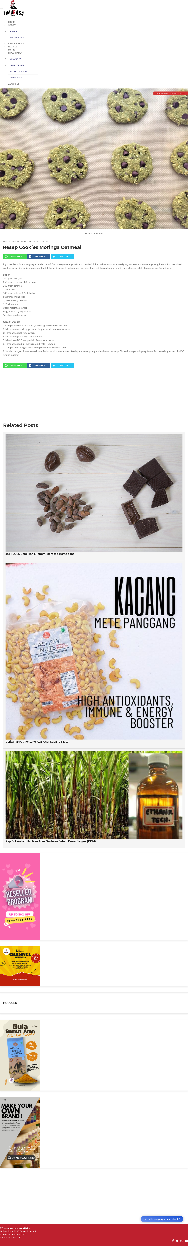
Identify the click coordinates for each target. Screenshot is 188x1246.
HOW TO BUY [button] (15, 52)
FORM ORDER (16, 78)
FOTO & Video (17, 37)
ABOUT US (13, 83)
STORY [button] (12, 25)
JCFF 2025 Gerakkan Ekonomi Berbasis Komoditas (40, 554)
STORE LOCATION (18, 71)
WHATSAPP (15, 59)
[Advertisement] (94, 392)
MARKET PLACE (17, 65)
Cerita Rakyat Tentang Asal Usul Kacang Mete (37, 741)
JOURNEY (14, 31)
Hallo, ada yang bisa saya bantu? (162, 1219)
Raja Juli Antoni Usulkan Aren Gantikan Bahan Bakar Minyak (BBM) (51, 841)
